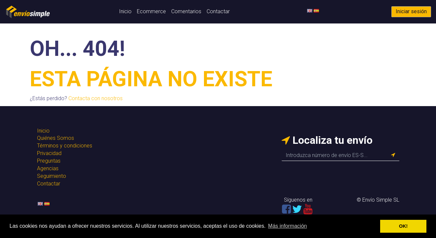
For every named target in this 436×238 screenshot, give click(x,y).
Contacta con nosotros (95, 98)
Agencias (48, 168)
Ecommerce (151, 11)
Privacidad (49, 153)
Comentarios (186, 11)
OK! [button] (403, 226)
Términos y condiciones (64, 145)
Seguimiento (51, 176)
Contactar (218, 11)
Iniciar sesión (411, 11)
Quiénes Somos (55, 138)
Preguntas (48, 161)
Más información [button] (287, 226)
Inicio (125, 11)
